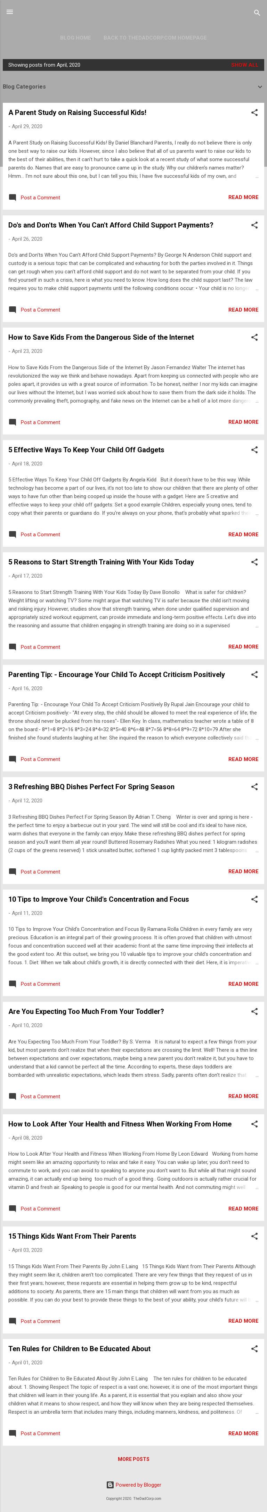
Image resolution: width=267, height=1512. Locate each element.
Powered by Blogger (133, 1485)
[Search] (257, 14)
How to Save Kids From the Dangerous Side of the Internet (101, 337)
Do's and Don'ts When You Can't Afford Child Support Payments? (110, 225)
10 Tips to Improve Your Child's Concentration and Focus (98, 899)
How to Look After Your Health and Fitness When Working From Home (120, 1124)
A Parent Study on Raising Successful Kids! (77, 112)
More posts (133, 1459)
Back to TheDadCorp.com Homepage (155, 38)
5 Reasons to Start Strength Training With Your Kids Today (101, 562)
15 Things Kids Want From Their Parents (72, 1236)
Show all (245, 65)
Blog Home (75, 38)
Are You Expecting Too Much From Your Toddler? (86, 1011)
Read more (243, 197)
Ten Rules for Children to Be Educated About (79, 1349)
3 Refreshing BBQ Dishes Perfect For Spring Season (91, 787)
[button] (254, 113)
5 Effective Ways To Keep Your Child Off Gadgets (86, 450)
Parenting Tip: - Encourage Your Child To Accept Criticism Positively (116, 674)
